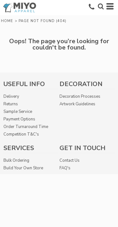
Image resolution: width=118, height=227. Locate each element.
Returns (10, 104)
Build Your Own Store (23, 168)
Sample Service (17, 111)
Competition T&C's (21, 134)
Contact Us (69, 160)
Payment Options (19, 119)
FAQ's (64, 168)
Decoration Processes (79, 96)
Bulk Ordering (16, 160)
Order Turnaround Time (25, 127)
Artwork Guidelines (77, 104)
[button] (101, 6)
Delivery (11, 96)
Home (7, 21)
